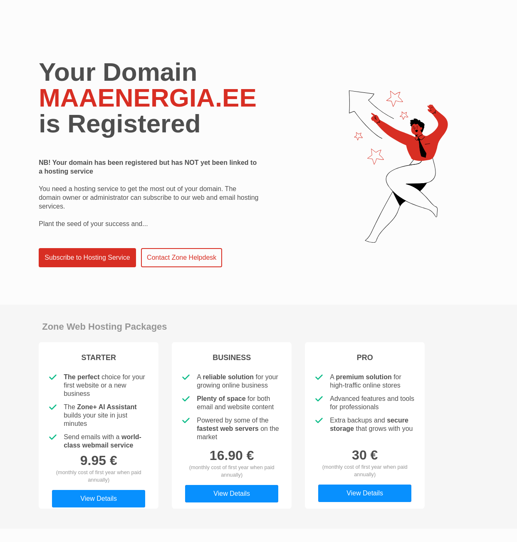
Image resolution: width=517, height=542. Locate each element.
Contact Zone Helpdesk (181, 257)
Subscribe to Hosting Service (87, 257)
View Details (98, 498)
